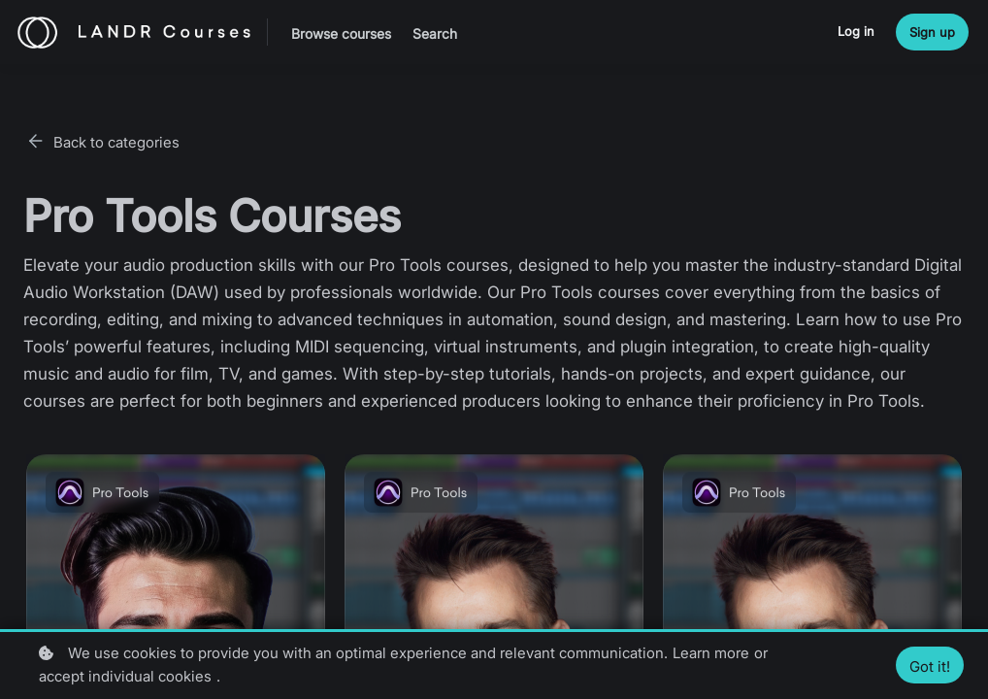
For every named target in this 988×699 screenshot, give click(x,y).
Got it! (929, 666)
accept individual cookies (125, 676)
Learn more (711, 653)
